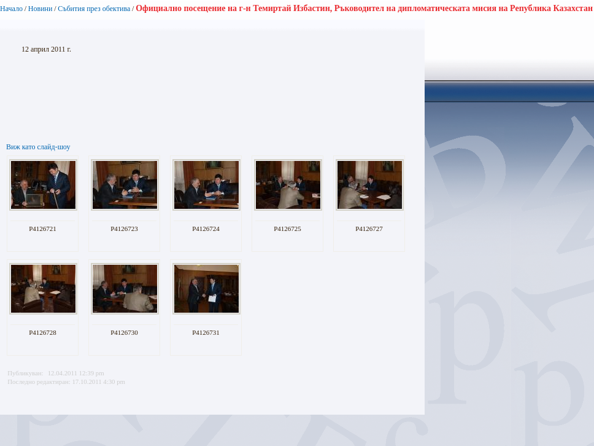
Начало (11, 8)
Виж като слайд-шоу (38, 147)
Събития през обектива (94, 8)
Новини (40, 8)
